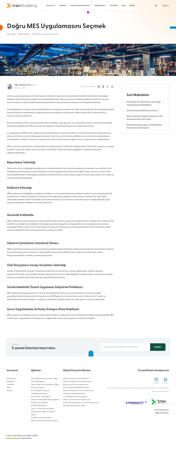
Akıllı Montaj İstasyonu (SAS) (74, 406)
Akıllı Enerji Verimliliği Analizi (74, 394)
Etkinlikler (114, 6)
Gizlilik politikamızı (13, 438)
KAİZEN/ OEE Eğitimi (39, 406)
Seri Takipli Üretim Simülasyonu (75, 397)
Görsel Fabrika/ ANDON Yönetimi (76, 388)
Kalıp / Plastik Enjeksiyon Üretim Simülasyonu (80, 403)
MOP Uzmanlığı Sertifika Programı (44, 421)
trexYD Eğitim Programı (40, 391)
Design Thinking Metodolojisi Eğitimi (45, 400)
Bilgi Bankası (100, 6)
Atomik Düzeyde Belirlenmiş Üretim (142, 111)
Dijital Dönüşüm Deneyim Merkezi (76, 379)
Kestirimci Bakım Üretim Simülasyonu (77, 382)
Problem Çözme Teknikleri (41, 418)
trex (157, 413)
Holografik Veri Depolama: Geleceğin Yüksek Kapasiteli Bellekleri (144, 103)
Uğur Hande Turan (25, 85)
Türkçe (165, 6)
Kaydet (157, 347)
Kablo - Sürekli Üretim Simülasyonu (77, 400)
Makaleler (11, 382)
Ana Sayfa (11, 34)
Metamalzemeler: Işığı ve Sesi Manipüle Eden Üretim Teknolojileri (144, 126)
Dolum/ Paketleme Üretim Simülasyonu (78, 391)
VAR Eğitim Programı (39, 394)
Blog (123, 6)
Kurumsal (50, 6)
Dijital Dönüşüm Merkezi (80, 6)
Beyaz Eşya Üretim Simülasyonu (75, 385)
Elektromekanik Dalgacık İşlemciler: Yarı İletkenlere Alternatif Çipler (145, 117)
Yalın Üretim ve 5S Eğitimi (41, 397)
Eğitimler (63, 6)
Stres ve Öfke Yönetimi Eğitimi (42, 409)
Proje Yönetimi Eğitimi (39, 403)
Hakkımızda (11, 379)
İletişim (132, 6)
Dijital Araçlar (23, 34)
